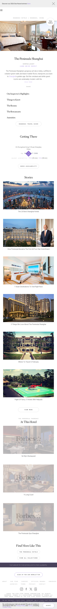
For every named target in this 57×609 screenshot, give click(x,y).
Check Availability (28, 166)
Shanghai (12, 76)
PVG (30, 158)
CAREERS (24, 581)
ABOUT (4, 581)
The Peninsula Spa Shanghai (28, 533)
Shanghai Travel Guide (28, 124)
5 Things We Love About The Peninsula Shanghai (28, 324)
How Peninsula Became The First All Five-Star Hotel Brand (29, 249)
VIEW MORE (28, 409)
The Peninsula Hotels (28, 552)
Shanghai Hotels (20, 18)
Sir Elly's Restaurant (29, 456)
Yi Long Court (28, 495)
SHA (40, 158)
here (28, 3)
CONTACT (42, 584)
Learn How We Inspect (28, 66)
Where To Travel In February (28, 362)
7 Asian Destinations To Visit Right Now (28, 287)
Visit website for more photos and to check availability (28, 565)
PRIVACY (32, 584)
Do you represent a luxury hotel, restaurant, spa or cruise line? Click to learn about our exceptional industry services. (29, 601)
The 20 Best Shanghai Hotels (28, 212)
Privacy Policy (20, 605)
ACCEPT (48, 605)
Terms (30, 605)
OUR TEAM (14, 581)
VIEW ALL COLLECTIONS (28, 558)
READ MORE (28, 82)
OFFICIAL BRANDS (38, 581)
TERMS (23, 584)
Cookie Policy (7, 607)
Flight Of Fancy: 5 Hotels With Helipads (28, 400)
